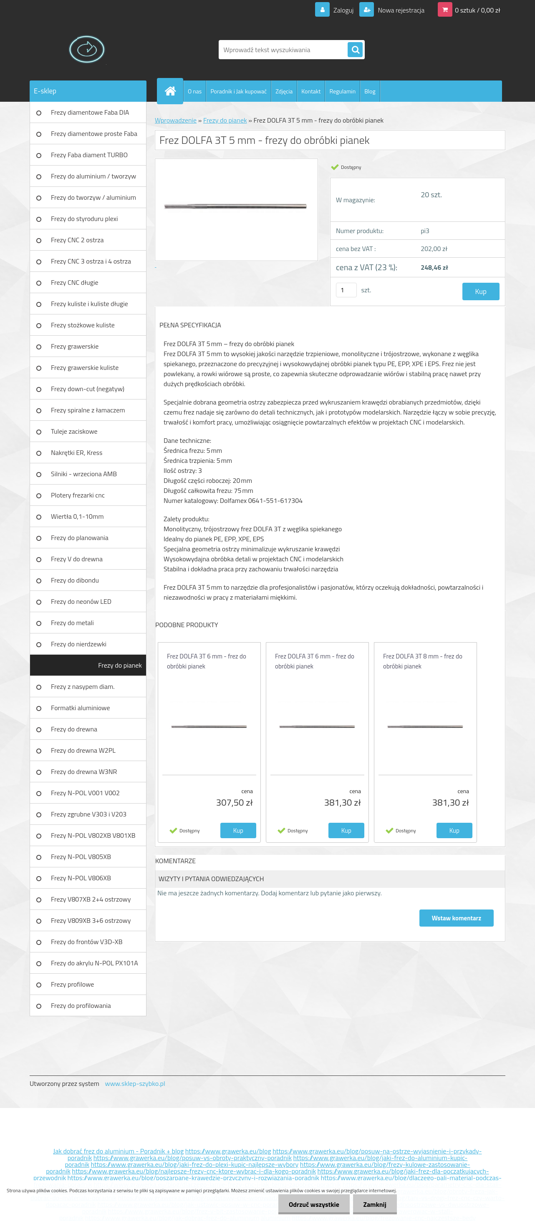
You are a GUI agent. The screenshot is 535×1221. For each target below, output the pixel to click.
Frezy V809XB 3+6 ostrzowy (91, 920)
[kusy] (346, 290)
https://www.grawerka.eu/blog (228, 1151)
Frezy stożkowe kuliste (83, 325)
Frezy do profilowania (81, 1005)
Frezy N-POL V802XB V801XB (93, 835)
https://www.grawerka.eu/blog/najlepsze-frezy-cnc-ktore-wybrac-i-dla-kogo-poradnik (194, 1171)
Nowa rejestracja (400, 10)
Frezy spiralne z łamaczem (88, 410)
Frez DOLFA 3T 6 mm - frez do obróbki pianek (206, 661)
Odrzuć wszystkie (313, 1204)
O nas (195, 91)
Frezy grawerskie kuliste (85, 367)
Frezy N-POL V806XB (81, 878)
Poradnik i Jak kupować (238, 91)
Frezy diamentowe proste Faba (94, 133)
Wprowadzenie (176, 120)
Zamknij (374, 1204)
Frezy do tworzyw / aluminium (93, 197)
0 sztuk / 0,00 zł (477, 10)
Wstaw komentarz (456, 918)
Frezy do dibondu (75, 580)
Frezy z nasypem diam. (83, 686)
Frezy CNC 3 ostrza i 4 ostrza (91, 261)
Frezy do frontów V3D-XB (87, 942)
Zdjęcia (284, 91)
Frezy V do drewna (77, 559)
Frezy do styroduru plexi (84, 219)
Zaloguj (343, 10)
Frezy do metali (72, 623)
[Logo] (87, 49)
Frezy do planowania (80, 538)
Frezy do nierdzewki (78, 644)
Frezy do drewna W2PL (83, 750)
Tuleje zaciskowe (74, 431)
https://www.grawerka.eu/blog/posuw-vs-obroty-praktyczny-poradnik (192, 1158)
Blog (369, 91)
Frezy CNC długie (74, 282)
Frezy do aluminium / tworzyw (93, 176)
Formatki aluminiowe (80, 708)
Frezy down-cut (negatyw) (87, 389)
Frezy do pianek (120, 665)
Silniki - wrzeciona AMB (84, 474)
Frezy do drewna (74, 729)
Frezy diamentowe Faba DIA (90, 112)
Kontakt (310, 91)
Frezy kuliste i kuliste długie (89, 304)
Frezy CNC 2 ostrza (77, 240)
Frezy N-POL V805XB (81, 857)
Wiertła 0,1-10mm (77, 516)
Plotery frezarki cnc (78, 495)
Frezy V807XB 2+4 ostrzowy (91, 899)
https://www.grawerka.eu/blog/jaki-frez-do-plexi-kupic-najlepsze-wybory (195, 1164)
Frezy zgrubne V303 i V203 (88, 814)
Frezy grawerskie (74, 346)
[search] (355, 50)
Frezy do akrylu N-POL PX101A (94, 963)
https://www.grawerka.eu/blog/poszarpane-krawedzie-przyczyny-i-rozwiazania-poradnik (193, 1178)
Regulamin (342, 91)
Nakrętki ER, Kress (76, 452)
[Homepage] (173, 90)
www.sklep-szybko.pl (135, 1083)
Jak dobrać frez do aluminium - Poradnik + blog (118, 1151)
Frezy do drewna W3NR (84, 771)
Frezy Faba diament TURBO (89, 155)
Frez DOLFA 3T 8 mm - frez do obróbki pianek (422, 661)
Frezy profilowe (72, 984)
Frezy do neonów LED (81, 601)
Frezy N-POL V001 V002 (85, 793)
